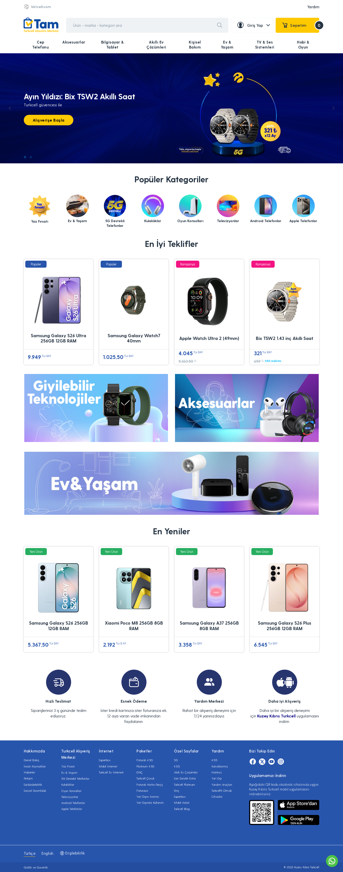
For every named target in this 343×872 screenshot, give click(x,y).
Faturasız (142, 790)
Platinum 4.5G (145, 766)
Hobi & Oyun (303, 44)
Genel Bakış (31, 760)
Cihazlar (217, 796)
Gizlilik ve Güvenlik (36, 867)
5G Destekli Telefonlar (75, 778)
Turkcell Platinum (184, 784)
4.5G (177, 766)
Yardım (313, 7)
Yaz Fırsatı (68, 766)
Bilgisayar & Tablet (112, 44)
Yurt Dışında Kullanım (150, 802)
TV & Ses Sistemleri (264, 44)
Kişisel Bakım (195, 44)
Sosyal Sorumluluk (35, 790)
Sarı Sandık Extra (185, 778)
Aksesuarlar (73, 42)
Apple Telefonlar (71, 808)
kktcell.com (41, 7)
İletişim (28, 778)
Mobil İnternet (108, 766)
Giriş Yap (253, 25)
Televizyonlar (69, 796)
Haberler (29, 772)
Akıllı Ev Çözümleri (156, 44)
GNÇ (139, 772)
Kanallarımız (220, 766)
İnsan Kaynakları (35, 766)
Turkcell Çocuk (145, 778)
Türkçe (29, 853)
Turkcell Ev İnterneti (111, 772)
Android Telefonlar (73, 802)
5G (176, 760)
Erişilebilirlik (72, 853)
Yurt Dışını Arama (147, 796)
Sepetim (300, 25)
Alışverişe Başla (49, 120)
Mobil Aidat (182, 802)
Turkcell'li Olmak (222, 790)
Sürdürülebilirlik (33, 784)
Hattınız (217, 772)
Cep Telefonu (40, 44)
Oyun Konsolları (71, 790)
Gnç (177, 790)
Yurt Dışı (217, 778)
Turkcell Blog (182, 808)
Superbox (104, 760)
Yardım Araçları (222, 784)
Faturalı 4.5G (144, 760)
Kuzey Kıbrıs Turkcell (276, 715)
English (48, 853)
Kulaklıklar (67, 784)
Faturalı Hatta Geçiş (149, 784)
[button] (25, 157)
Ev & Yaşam (227, 44)
